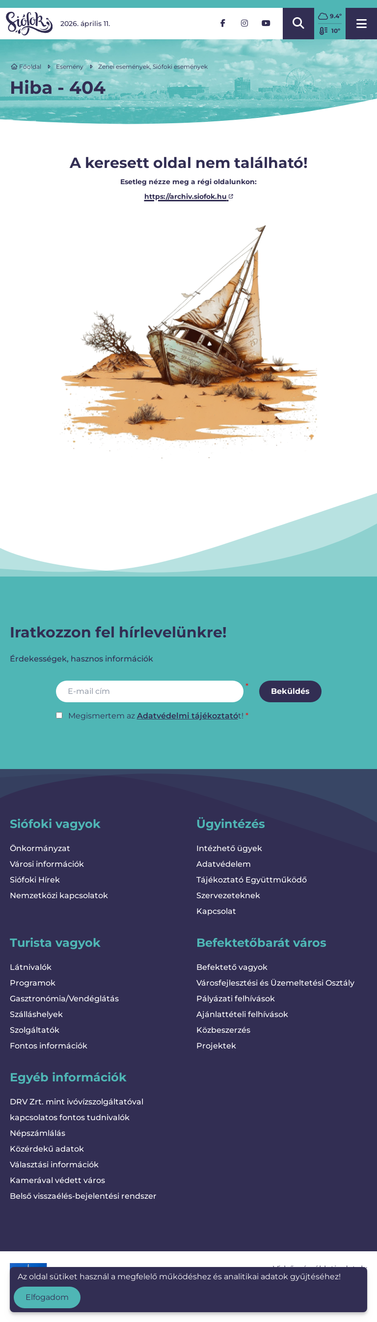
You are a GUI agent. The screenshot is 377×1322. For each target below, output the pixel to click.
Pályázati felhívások (235, 998)
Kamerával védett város (57, 1180)
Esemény (69, 66)
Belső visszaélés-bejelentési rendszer (83, 1196)
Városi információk (47, 864)
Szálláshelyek (36, 1014)
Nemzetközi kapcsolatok (59, 895)
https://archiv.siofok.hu (188, 196)
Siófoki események (180, 66)
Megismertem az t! (155, 715)
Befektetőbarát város (261, 943)
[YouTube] (266, 23)
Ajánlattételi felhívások (242, 1014)
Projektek (216, 1045)
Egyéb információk (68, 1077)
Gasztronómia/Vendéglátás (64, 998)
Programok (32, 983)
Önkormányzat (40, 848)
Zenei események (124, 66)
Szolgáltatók (34, 1030)
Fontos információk (48, 1045)
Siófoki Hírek (35, 879)
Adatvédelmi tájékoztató (187, 715)
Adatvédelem (223, 864)
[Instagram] (244, 23)
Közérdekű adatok (47, 1149)
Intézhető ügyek (229, 848)
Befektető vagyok (232, 967)
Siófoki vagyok (55, 824)
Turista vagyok (55, 943)
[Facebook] (222, 23)
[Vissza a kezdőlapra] (29, 23)
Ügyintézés (230, 824)
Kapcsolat (216, 911)
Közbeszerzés (223, 1030)
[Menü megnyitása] (361, 23)
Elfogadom (47, 1297)
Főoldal (26, 66)
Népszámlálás (37, 1133)
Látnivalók (31, 967)
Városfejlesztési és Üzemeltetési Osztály (275, 983)
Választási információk (54, 1164)
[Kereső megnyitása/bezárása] (298, 23)
